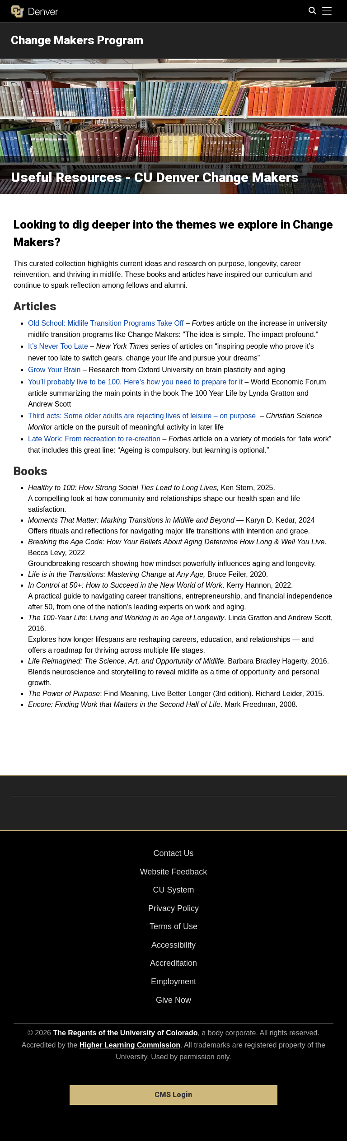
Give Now (173, 1000)
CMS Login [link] (173, 1094)
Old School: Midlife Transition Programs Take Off (105, 323)
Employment (173, 981)
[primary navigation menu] (327, 11)
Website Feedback (173, 871)
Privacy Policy (173, 908)
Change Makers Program (77, 40)
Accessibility (173, 944)
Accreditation (173, 963)
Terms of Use (173, 926)
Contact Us (173, 853)
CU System (173, 889)
